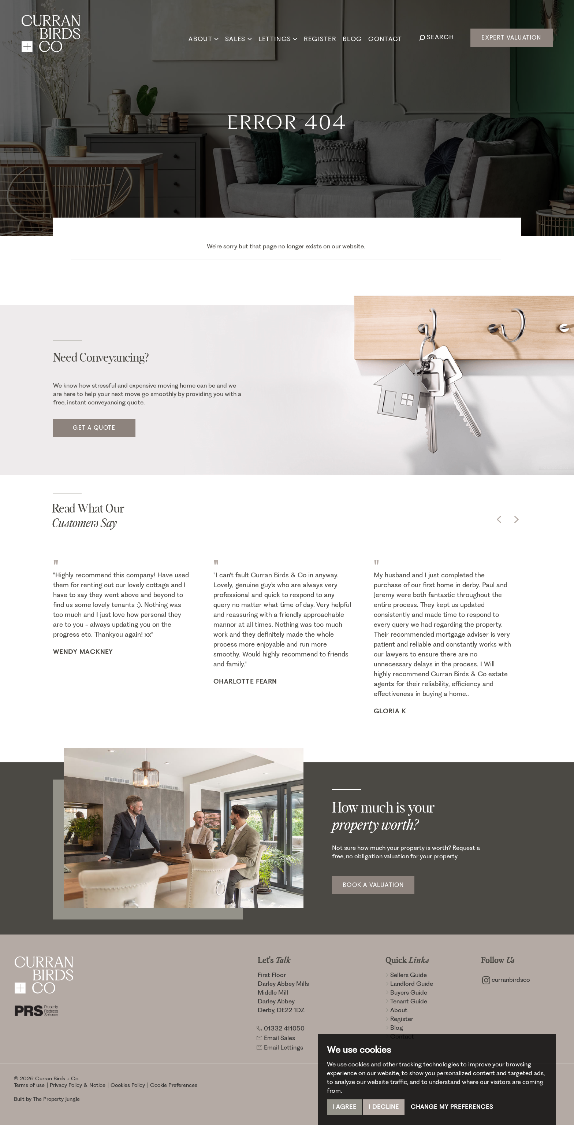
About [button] (203, 37)
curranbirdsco (506, 979)
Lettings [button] (277, 37)
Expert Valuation (511, 37)
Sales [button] (237, 37)
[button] (499, 519)
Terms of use (29, 1085)
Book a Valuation (373, 884)
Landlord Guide (409, 983)
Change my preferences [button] (452, 1106)
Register (319, 37)
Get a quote (94, 427)
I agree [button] (344, 1106)
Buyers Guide (406, 992)
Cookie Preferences (173, 1085)
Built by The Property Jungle (47, 1099)
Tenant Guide (406, 1001)
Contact (385, 37)
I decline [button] (384, 1106)
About (396, 1010)
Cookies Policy (128, 1085)
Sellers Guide (406, 974)
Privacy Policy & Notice (77, 1085)
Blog (351, 37)
